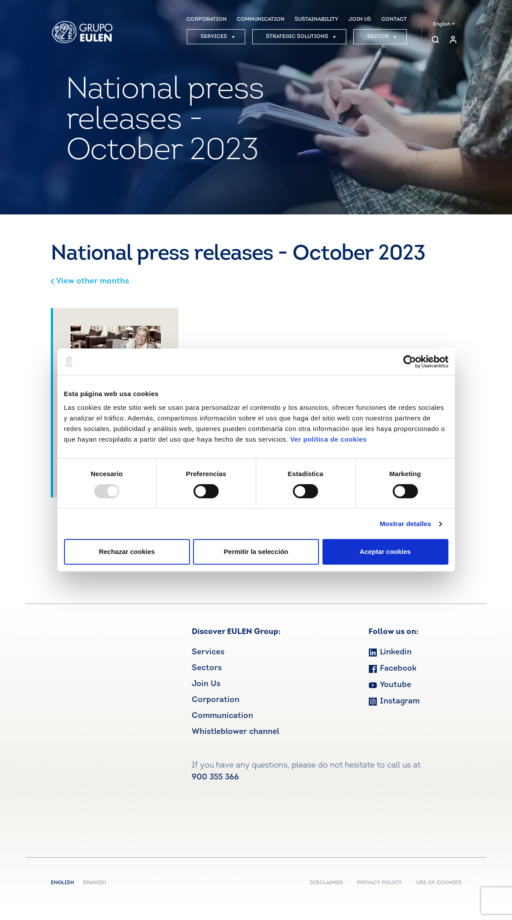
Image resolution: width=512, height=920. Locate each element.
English (444, 24)
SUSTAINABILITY (316, 19)
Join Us (206, 684)
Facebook (392, 668)
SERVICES (218, 36)
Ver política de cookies (328, 439)
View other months (90, 281)
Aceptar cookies (385, 551)
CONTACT (394, 19)
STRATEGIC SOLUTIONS (301, 36)
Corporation (215, 700)
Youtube (389, 685)
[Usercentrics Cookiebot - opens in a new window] (409, 361)
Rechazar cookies (127, 551)
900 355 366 (215, 777)
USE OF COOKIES (439, 883)
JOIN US (360, 19)
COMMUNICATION (260, 19)
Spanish (94, 883)
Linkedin (390, 652)
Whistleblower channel (235, 732)
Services (208, 652)
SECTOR (382, 36)
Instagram (394, 701)
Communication (222, 716)
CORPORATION (206, 19)
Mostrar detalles (405, 523)
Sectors (207, 668)
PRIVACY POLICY (379, 883)
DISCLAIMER (326, 883)
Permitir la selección (256, 551)
